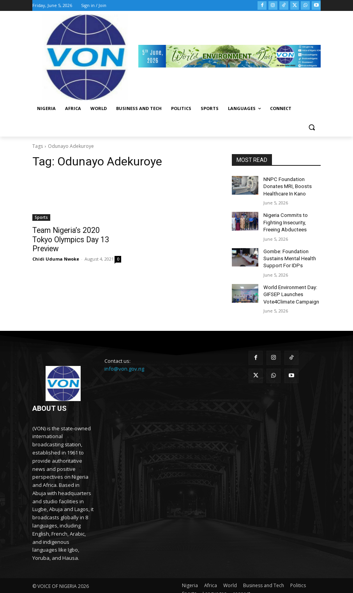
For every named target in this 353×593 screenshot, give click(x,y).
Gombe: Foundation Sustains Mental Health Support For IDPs (288, 254)
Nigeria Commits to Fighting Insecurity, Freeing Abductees (284, 219)
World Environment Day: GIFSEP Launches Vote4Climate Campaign (289, 288)
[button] (311, 127)
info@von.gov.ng (124, 361)
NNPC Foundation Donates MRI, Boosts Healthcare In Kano (291, 185)
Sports (41, 217)
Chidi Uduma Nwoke (55, 248)
